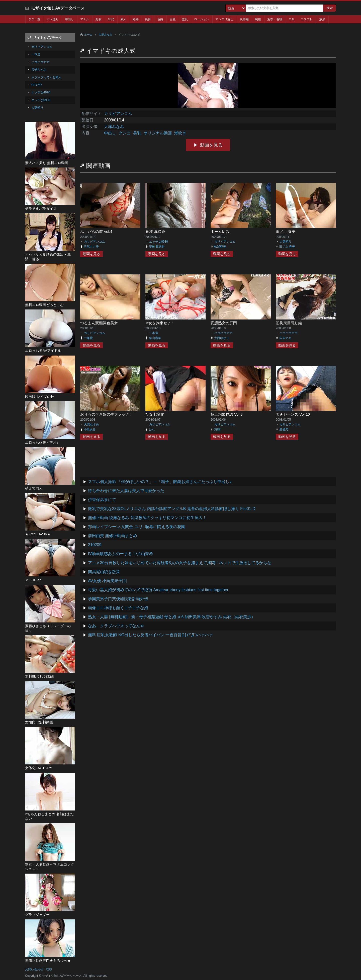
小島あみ (90, 429)
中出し (69, 19)
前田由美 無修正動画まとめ (112, 536)
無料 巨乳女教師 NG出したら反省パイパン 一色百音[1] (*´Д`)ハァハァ (150, 635)
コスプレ (307, 19)
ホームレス (220, 231)
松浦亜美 (220, 246)
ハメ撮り (53, 19)
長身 (148, 19)
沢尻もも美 (91, 246)
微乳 (185, 19)
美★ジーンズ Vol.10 (293, 414)
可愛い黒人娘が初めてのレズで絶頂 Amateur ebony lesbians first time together (158, 590)
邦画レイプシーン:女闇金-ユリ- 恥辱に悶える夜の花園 (136, 527)
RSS (49, 969)
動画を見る (211, 144)
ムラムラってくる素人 (46, 77)
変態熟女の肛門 (224, 323)
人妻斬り (286, 241)
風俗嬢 (244, 19)
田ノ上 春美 (286, 231)
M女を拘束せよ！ (160, 323)
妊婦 (136, 19)
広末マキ (285, 338)
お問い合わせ (34, 969)
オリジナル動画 (158, 133)
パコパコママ (223, 333)
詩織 (217, 429)
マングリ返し (224, 19)
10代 (111, 19)
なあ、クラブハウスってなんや (116, 626)
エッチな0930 (158, 241)
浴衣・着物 (274, 19)
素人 (123, 19)
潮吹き (180, 133)
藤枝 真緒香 (155, 231)
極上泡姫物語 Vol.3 (227, 414)
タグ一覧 (34, 19)
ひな (152, 429)
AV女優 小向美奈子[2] (107, 581)
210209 (94, 545)
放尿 (322, 19)
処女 (99, 19)
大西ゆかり (221, 338)
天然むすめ (91, 424)
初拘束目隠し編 (289, 323)
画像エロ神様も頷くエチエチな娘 (118, 608)
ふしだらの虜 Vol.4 (96, 231)
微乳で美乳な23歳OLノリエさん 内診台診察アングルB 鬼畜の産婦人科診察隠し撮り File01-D (171, 509)
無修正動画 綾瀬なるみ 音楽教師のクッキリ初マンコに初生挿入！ (147, 518)
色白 (160, 19)
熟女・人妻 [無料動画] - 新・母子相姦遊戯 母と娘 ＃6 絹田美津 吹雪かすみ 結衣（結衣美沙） (171, 617)
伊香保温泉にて (102, 500)
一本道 (153, 333)
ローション (201, 19)
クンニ (125, 133)
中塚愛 (88, 338)
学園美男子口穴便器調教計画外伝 (118, 599)
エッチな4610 (40, 92)
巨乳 (172, 19)
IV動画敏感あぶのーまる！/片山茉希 (120, 554)
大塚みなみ (105, 34)
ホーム (88, 34)
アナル (84, 19)
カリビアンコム (118, 113)
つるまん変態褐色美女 (99, 323)
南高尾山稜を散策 (104, 572)
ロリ (292, 19)
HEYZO (36, 85)
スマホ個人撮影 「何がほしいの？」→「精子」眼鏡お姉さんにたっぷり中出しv (159, 481)
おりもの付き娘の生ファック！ (106, 414)
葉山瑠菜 (155, 338)
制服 (258, 19)
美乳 (137, 133)
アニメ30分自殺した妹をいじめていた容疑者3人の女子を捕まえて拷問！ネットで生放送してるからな (179, 563)
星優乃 (283, 429)
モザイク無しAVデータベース (57, 8)
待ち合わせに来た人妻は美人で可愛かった (126, 490)
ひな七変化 (154, 414)
